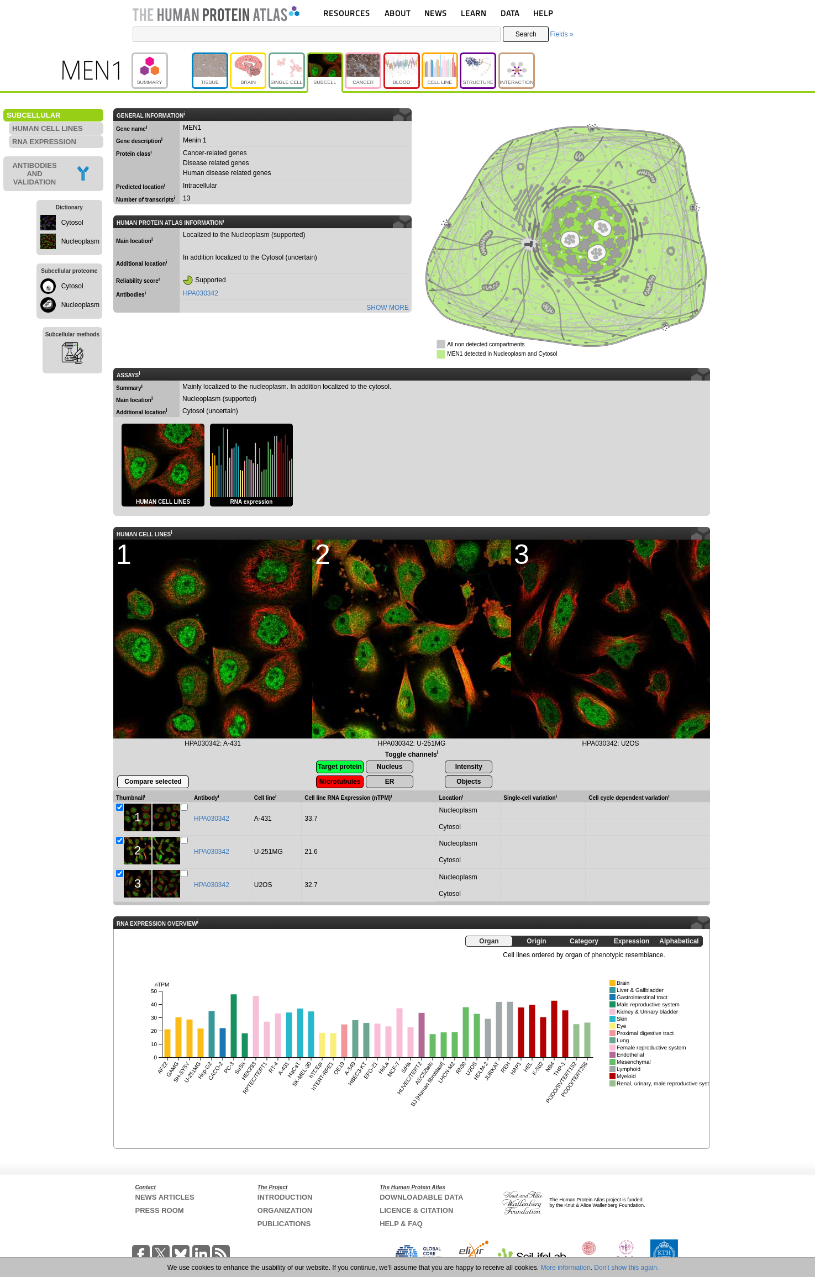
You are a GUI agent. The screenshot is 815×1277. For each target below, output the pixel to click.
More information (566, 1267)
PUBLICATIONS (284, 1224)
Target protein (340, 767)
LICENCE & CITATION (416, 1210)
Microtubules (340, 781)
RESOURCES (346, 13)
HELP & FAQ (401, 1224)
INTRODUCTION (285, 1197)
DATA (510, 13)
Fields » (561, 34)
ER (390, 781)
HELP (543, 13)
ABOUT (398, 13)
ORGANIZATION (284, 1210)
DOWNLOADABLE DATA (421, 1197)
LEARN (473, 13)
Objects (468, 781)
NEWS (435, 13)
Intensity (468, 767)
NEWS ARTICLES (164, 1197)
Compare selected (152, 781)
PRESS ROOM (159, 1210)
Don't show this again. (626, 1267)
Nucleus (390, 767)
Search (526, 34)
